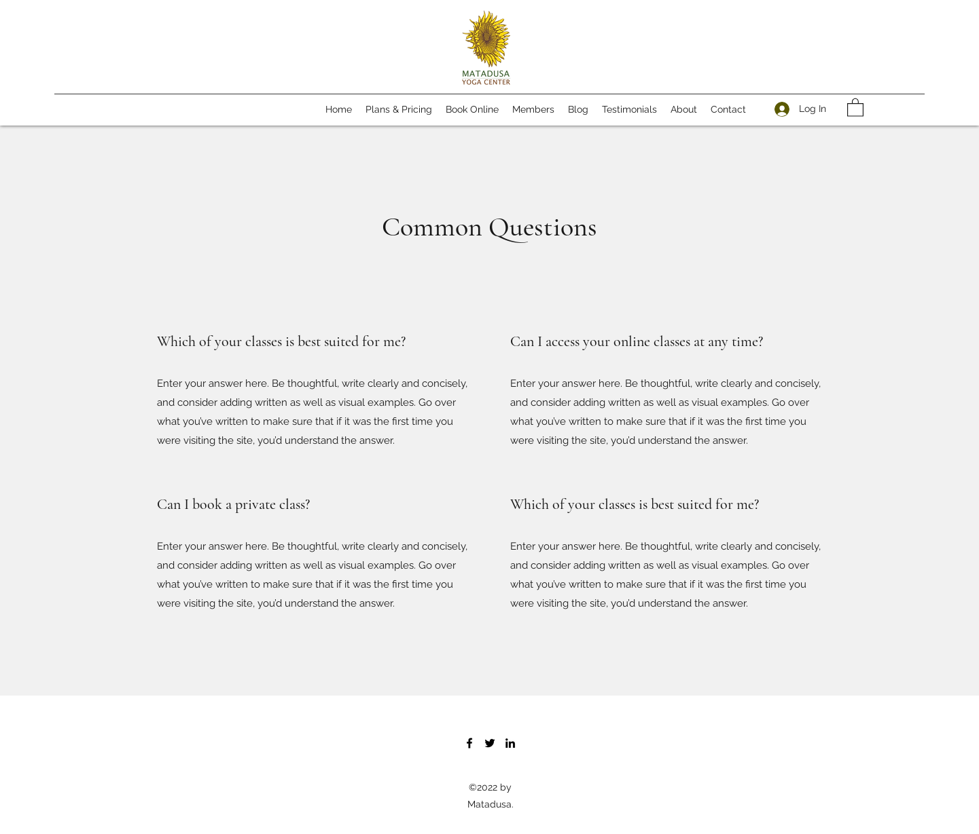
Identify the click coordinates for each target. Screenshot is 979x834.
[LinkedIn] (510, 743)
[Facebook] (469, 743)
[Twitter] (490, 743)
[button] (855, 107)
